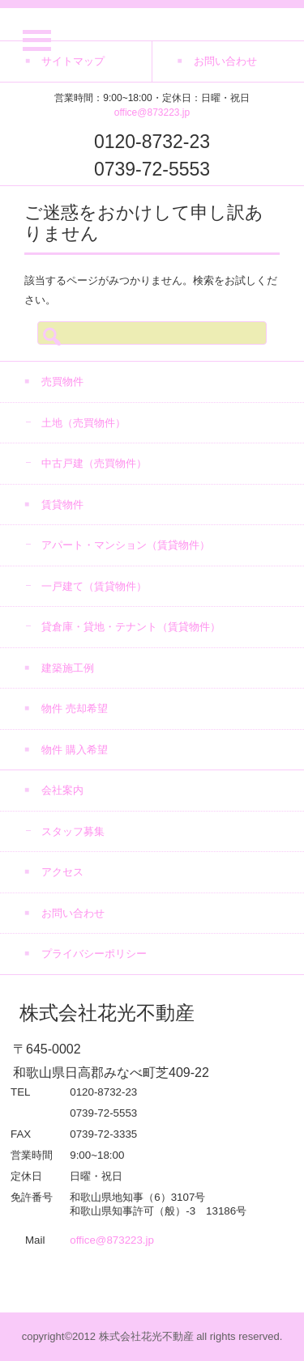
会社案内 (62, 790)
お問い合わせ (73, 913)
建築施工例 (67, 668)
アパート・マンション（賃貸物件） (125, 545)
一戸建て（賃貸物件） (94, 586)
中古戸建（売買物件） (94, 463)
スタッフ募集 (73, 831)
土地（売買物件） (83, 423)
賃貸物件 (62, 504)
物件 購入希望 (74, 750)
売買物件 (62, 381)
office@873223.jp (152, 112)
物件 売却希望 (74, 708)
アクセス (62, 872)
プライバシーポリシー (94, 954)
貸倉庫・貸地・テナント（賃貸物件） (131, 627)
